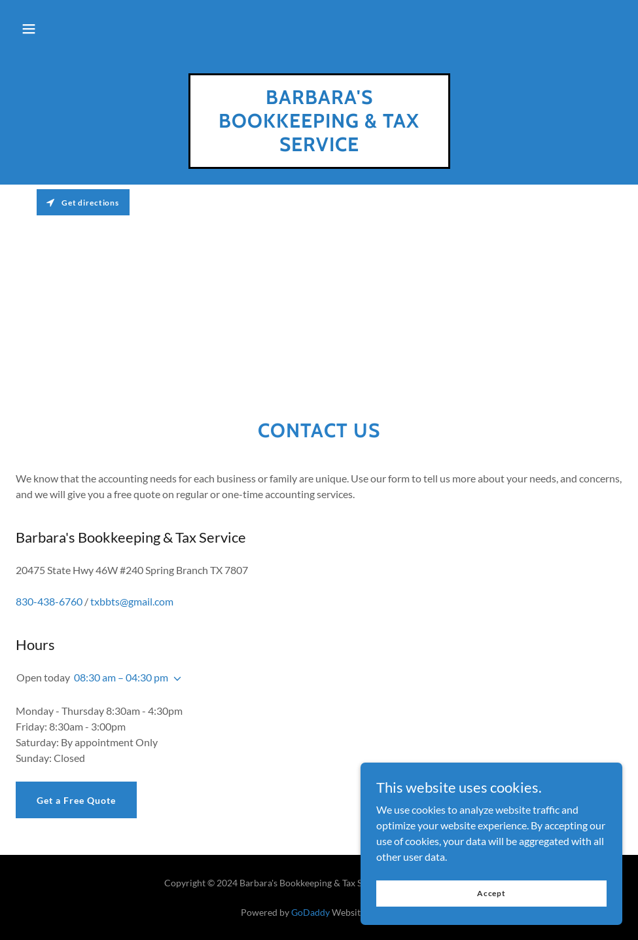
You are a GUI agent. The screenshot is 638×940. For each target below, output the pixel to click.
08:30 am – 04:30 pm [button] (121, 677)
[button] (29, 29)
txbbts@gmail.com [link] (131, 601)
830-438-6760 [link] (49, 601)
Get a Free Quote (76, 800)
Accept (491, 902)
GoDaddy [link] (310, 912)
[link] (319, 147)
